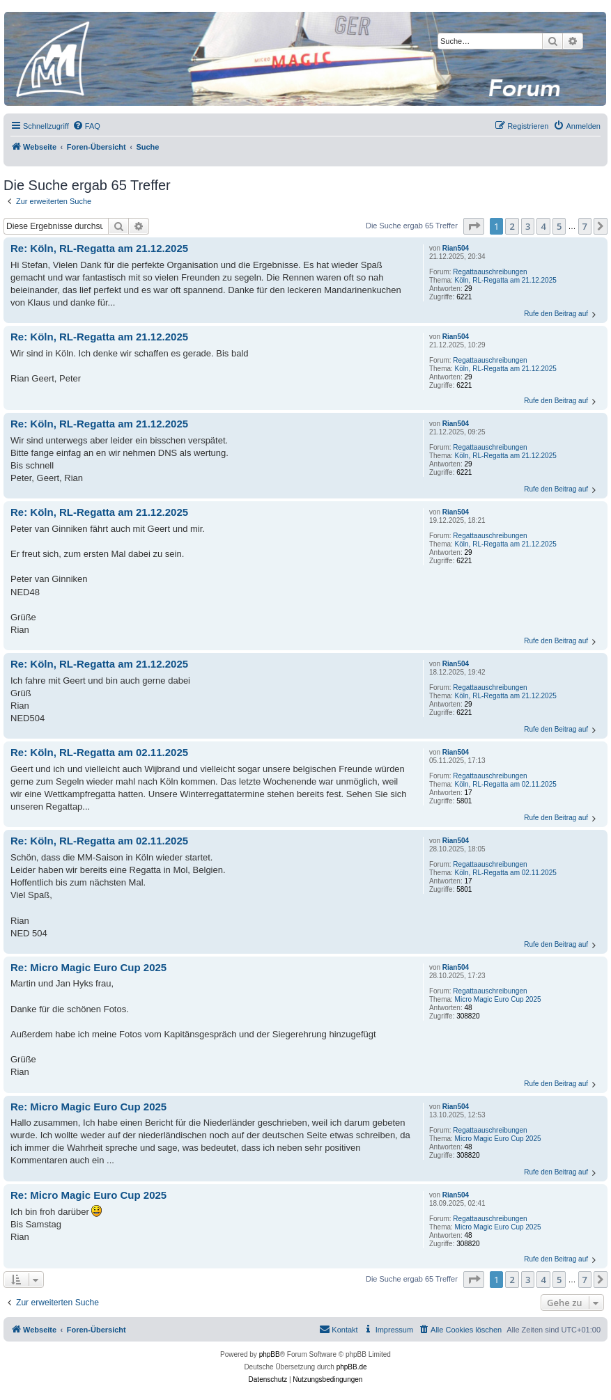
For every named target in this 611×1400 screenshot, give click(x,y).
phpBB (269, 1354)
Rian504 (455, 248)
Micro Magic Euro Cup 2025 (498, 999)
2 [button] (511, 226)
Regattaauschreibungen (490, 272)
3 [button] (527, 226)
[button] (473, 226)
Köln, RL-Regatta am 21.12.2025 (506, 280)
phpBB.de (352, 1367)
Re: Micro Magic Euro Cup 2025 (88, 967)
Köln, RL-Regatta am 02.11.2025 (506, 784)
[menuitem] (86, 126)
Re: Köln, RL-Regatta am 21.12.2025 (99, 248)
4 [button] (543, 226)
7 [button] (584, 226)
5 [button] (559, 226)
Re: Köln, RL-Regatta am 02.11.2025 (99, 752)
